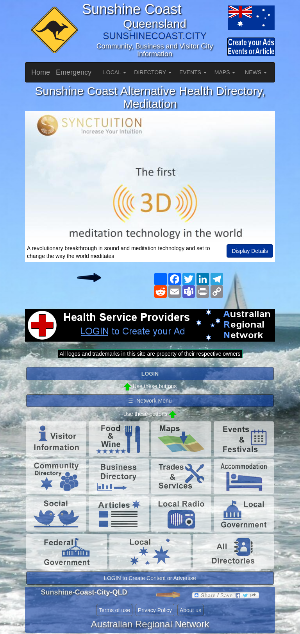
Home (40, 72)
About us (190, 610)
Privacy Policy (155, 610)
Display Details (250, 251)
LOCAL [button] (114, 72)
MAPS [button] (225, 72)
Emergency (73, 72)
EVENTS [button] (193, 72)
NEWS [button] (256, 72)
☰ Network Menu (149, 401)
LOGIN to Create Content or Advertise (150, 578)
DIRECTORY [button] (152, 72)
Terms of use (114, 610)
